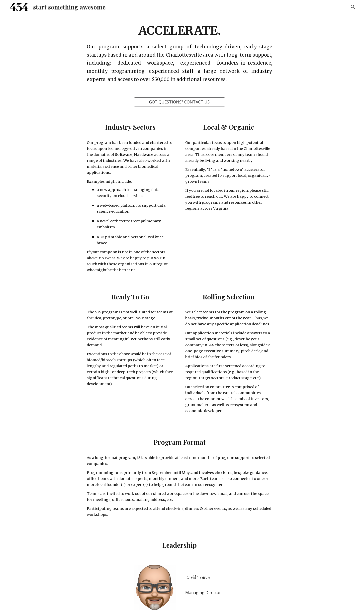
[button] (353, 7)
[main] (179, 53)
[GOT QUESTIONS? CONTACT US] (179, 102)
